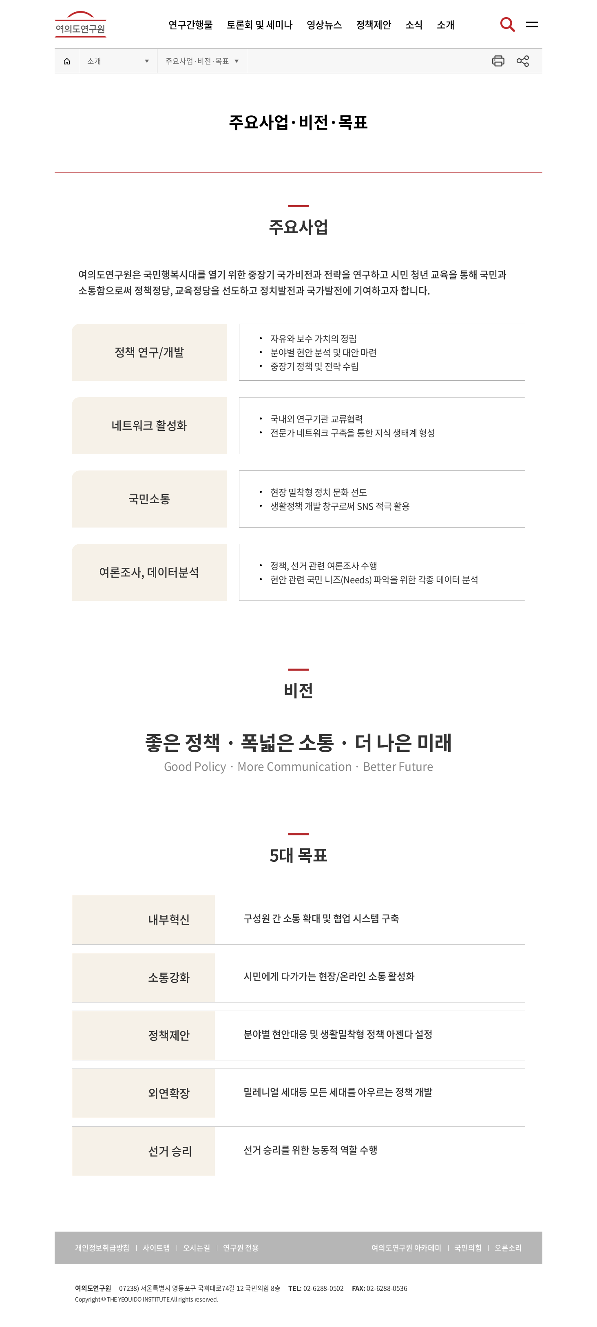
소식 (414, 24)
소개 (446, 24)
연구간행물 (190, 24)
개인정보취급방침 (102, 1247)
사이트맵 (156, 1247)
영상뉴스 (324, 24)
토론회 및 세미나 (260, 24)
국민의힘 (468, 1247)
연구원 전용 (241, 1247)
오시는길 (196, 1247)
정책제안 (373, 24)
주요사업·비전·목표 (197, 60)
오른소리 (508, 1247)
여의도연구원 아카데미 (406, 1247)
